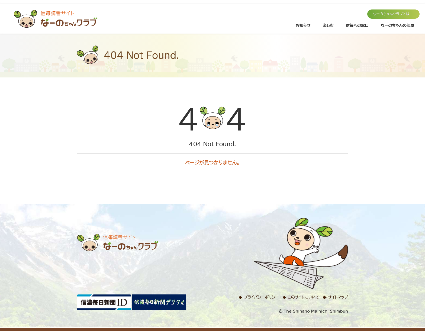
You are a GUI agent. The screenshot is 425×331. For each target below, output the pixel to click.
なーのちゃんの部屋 (397, 25)
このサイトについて (303, 297)
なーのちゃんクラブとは (391, 14)
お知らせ (303, 25)
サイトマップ (338, 297)
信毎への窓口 (357, 25)
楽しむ (328, 25)
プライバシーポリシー (261, 297)
